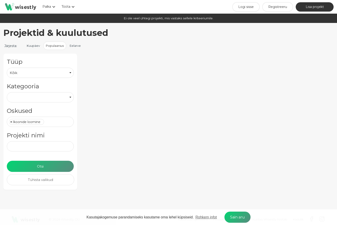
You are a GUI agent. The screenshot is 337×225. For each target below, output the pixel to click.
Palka (49, 7)
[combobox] (40, 73)
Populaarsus (55, 45)
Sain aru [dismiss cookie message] (237, 217)
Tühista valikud (40, 180)
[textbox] (46, 122)
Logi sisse (246, 7)
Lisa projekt (315, 7)
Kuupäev (33, 45)
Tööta (68, 7)
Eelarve (75, 45)
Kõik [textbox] (13, 73)
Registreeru (277, 7)
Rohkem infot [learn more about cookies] (206, 217)
